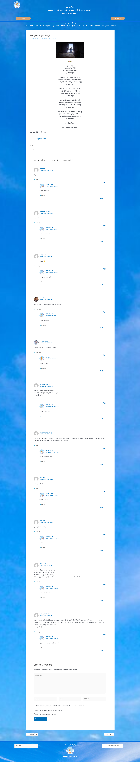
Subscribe (118, 18)
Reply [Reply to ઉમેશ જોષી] (104, 182)
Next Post (109, 734)
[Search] (23, 18)
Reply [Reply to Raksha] (104, 491)
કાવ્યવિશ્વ (65, 745)
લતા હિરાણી (73, 745)
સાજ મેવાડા (42, 298)
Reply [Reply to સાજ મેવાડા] (104, 312)
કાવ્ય (41, 38)
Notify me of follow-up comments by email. (48, 710)
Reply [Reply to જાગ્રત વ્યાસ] (104, 269)
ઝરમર (45, 38)
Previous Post (32, 734)
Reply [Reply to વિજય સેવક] (104, 584)
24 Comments (34, 38)
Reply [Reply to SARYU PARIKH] (104, 355)
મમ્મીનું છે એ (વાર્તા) (40, 139)
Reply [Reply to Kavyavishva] (101, 198)
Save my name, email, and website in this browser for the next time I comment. (60, 706)
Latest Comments (113, 746)
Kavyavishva (49, 184)
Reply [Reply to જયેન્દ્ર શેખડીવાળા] (104, 634)
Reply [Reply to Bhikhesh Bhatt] (104, 403)
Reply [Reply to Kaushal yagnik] (104, 225)
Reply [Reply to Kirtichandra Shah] (104, 448)
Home (59, 745)
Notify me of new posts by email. (45, 714)
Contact (80, 745)
